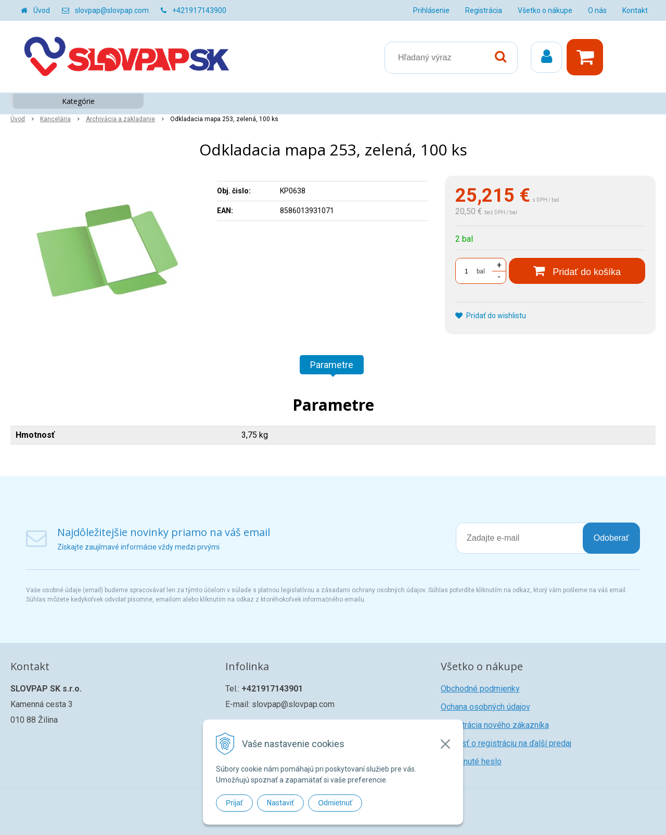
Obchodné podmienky (480, 689)
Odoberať (611, 537)
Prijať (234, 803)
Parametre (331, 364)
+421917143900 (199, 10)
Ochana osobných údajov (485, 707)
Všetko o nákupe (545, 10)
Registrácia (483, 10)
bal (481, 271)
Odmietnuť (335, 803)
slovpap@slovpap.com (112, 10)
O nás (597, 10)
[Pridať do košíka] (577, 271)
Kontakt (635, 10)
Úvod (41, 10)
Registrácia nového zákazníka (495, 725)
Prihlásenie (431, 10)
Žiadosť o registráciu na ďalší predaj (506, 743)
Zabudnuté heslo (471, 761)
